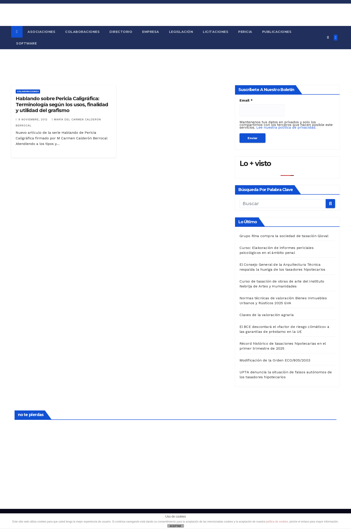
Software (26, 43)
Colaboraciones (82, 32)
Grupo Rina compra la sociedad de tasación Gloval (284, 236)
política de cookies (277, 521)
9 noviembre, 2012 (33, 119)
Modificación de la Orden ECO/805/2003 (275, 360)
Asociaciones (41, 32)
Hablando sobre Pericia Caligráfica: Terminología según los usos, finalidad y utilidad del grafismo (62, 104)
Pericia (245, 32)
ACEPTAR (175, 526)
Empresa (150, 32)
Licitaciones (215, 32)
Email (246, 100)
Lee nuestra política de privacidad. (286, 127)
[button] (328, 37)
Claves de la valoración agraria (267, 315)
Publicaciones (277, 32)
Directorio (120, 32)
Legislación (181, 32)
